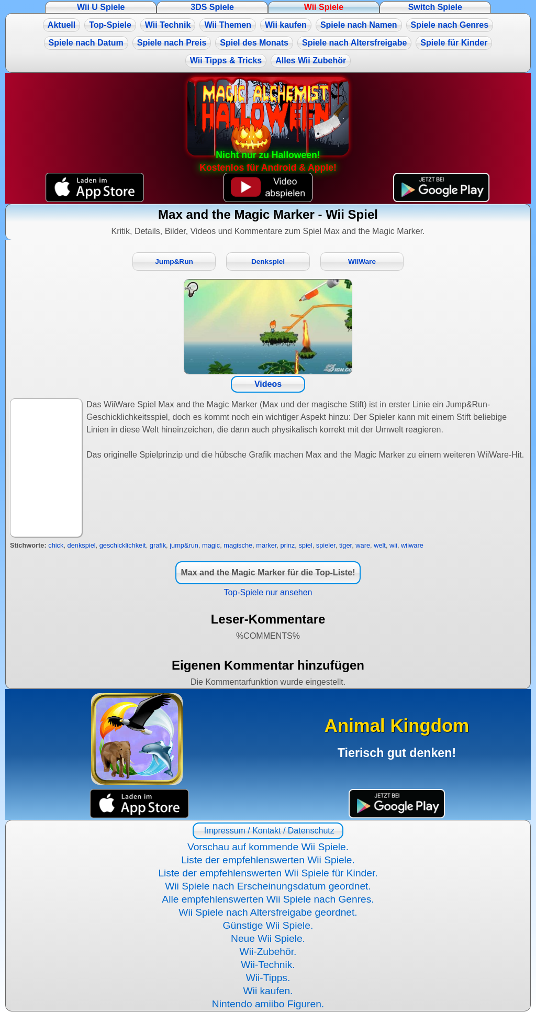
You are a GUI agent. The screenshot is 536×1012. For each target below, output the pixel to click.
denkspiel (82, 545)
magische (238, 545)
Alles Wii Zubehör (310, 60)
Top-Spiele (110, 24)
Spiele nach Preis (172, 42)
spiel (305, 545)
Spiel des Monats (254, 42)
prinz (288, 545)
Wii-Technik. (268, 964)
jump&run (184, 545)
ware (362, 545)
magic (211, 545)
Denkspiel (268, 261)
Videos (268, 384)
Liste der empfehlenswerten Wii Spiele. (268, 859)
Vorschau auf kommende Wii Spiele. (268, 846)
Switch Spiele (435, 7)
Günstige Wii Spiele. (268, 925)
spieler (326, 545)
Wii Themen (227, 24)
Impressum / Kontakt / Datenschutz (268, 830)
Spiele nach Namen (358, 24)
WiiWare (362, 261)
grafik (158, 545)
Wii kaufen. (268, 990)
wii (393, 545)
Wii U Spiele (101, 7)
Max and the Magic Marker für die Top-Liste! (268, 572)
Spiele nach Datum (86, 42)
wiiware (412, 545)
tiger (345, 545)
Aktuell (61, 24)
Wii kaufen (286, 24)
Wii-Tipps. (268, 977)
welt (380, 545)
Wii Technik (168, 24)
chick (55, 545)
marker (266, 545)
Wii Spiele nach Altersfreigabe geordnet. (267, 912)
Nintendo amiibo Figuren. (268, 1003)
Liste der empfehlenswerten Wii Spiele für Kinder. (267, 873)
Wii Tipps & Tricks (226, 60)
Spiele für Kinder (453, 42)
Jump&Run (174, 261)
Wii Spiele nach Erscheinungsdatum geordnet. (268, 886)
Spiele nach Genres (450, 24)
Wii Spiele (323, 7)
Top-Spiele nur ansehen (268, 592)
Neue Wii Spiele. (268, 938)
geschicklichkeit (122, 545)
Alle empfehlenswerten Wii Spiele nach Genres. (268, 899)
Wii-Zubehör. (268, 951)
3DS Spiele (212, 7)
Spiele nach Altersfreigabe (354, 42)
